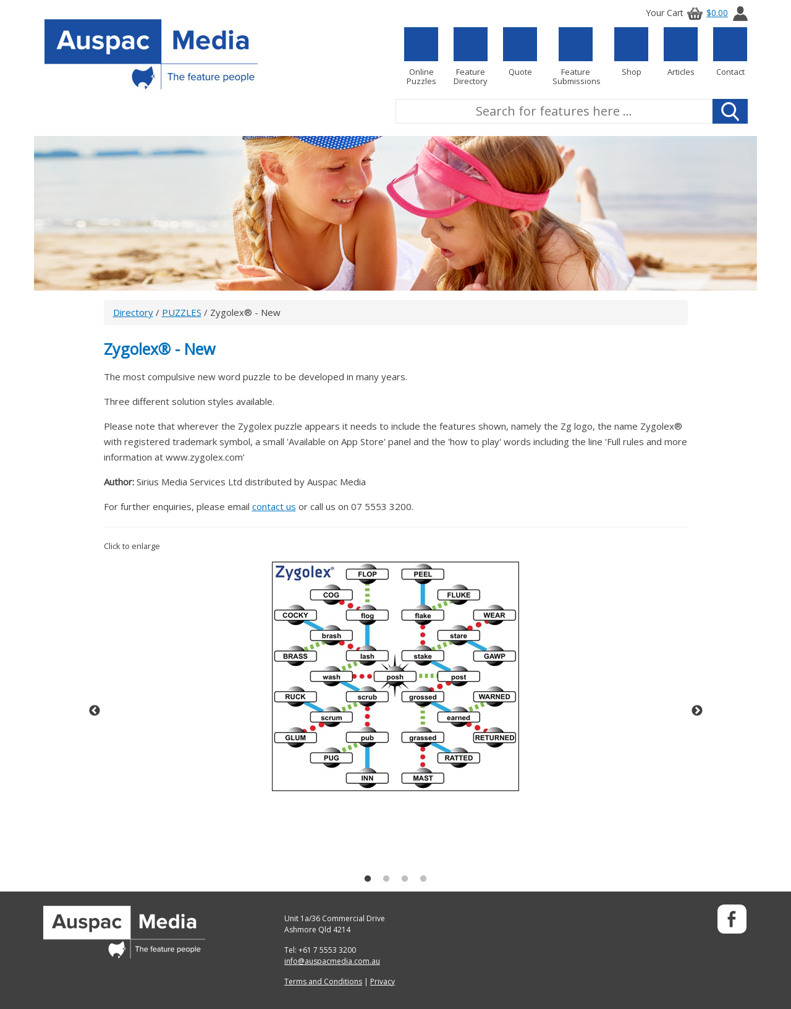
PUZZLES (181, 312)
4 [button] (423, 879)
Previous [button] (94, 711)
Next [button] (697, 711)
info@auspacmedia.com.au (332, 961)
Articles (681, 52)
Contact (730, 52)
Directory (133, 312)
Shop (631, 52)
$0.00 (705, 13)
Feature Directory (471, 56)
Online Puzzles (421, 56)
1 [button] (368, 879)
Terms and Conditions (323, 981)
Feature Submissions (575, 56)
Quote (520, 52)
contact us (274, 506)
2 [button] (386, 879)
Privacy (382, 981)
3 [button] (405, 879)
